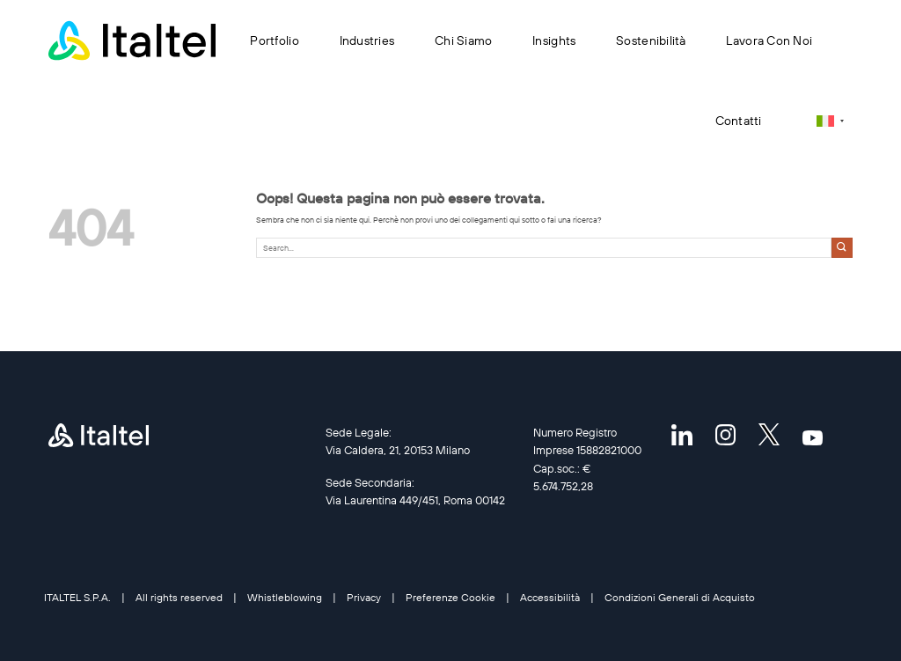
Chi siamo (463, 40)
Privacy (364, 597)
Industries (367, 40)
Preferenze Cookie (450, 597)
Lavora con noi (769, 40)
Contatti (738, 121)
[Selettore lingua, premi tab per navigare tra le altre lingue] (830, 121)
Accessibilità (550, 597)
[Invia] (842, 248)
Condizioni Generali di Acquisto (679, 597)
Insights (553, 40)
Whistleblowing (284, 597)
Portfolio (274, 40)
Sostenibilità (651, 40)
